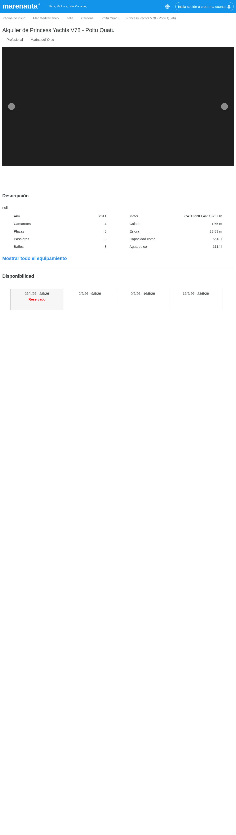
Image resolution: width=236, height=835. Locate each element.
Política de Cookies (17, 816)
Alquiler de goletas (135, 802)
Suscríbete (143, 749)
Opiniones (11, 802)
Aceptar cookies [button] (206, 48)
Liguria (78, 816)
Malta (77, 809)
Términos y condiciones (21, 809)
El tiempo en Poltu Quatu (32, 531)
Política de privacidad (19, 823)
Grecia (78, 795)
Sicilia (77, 802)
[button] (222, 11)
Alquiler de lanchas (135, 788)
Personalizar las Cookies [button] (36, 48)
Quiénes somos (15, 781)
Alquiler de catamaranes (139, 795)
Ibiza (77, 830)
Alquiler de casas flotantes (141, 809)
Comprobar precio (78, 357)
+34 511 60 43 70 (193, 788)
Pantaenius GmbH (81, 446)
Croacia (79, 788)
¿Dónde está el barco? (30, 515)
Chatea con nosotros (196, 802)
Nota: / (144, 669)
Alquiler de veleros (135, 781)
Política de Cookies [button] (194, 24)
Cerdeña (80, 781)
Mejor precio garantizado (22, 788)
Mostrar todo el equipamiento (34, 258)
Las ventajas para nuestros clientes (30, 795)
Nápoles (79, 823)
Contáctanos (187, 781)
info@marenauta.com (196, 795)
